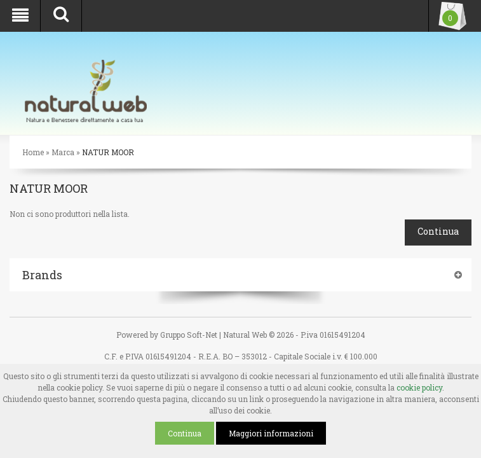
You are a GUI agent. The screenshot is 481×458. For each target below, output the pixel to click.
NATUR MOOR (108, 152)
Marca (62, 152)
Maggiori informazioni (271, 433)
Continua (184, 433)
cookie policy (419, 387)
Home (33, 152)
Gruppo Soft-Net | (190, 335)
